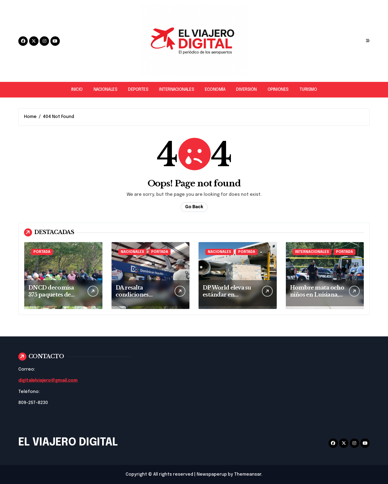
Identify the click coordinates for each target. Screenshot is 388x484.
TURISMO (308, 89)
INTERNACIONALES (176, 89)
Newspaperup (212, 474)
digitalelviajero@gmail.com (48, 380)
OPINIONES (278, 89)
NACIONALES (105, 89)
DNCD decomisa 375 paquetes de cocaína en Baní (51, 294)
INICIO (77, 89)
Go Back (194, 207)
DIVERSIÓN (246, 89)
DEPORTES (138, 89)
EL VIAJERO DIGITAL (68, 442)
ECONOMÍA (215, 89)
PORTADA (41, 252)
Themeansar (247, 474)
